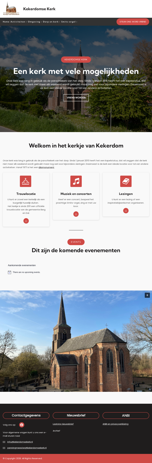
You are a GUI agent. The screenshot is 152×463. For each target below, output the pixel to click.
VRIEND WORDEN (76, 97)
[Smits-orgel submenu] (76, 21)
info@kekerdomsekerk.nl (20, 441)
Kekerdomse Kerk (39, 8)
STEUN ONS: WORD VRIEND (133, 21)
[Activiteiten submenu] (26, 21)
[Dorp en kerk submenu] (59, 21)
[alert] (76, 272)
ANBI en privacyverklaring (115, 423)
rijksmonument (46, 167)
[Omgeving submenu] (41, 21)
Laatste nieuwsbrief (63, 423)
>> (26, 220)
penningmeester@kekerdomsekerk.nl (27, 447)
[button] (147, 295)
